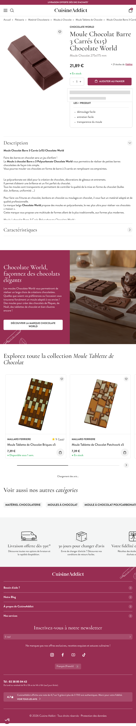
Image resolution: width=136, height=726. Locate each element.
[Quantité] (77, 81)
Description (68, 143)
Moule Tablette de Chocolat (89, 20)
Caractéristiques (68, 229)
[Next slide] (126, 465)
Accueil (7, 20)
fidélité (129, 64)
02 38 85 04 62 (18, 682)
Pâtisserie (19, 20)
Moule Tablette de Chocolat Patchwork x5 (98, 444)
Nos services (68, 616)
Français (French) (68, 666)
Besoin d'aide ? (68, 588)
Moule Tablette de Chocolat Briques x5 (31, 444)
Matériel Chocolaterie (38, 20)
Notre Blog (68, 597)
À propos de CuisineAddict (68, 606)
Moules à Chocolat (62, 20)
